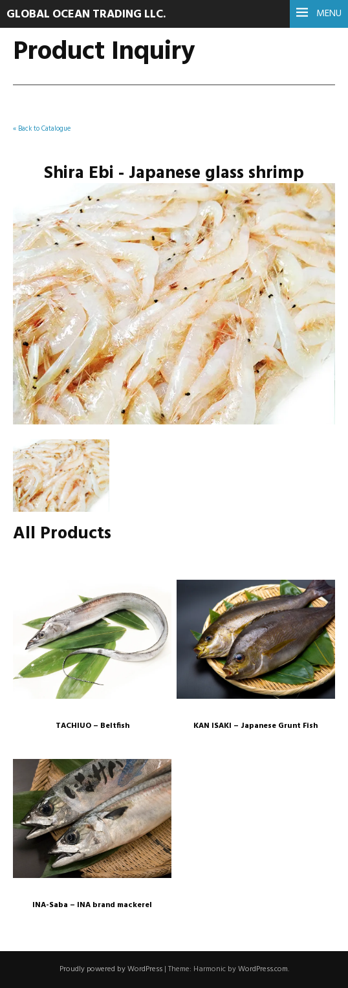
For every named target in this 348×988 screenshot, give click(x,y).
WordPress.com (263, 969)
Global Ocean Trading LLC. (86, 14)
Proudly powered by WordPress (111, 969)
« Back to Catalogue (42, 129)
